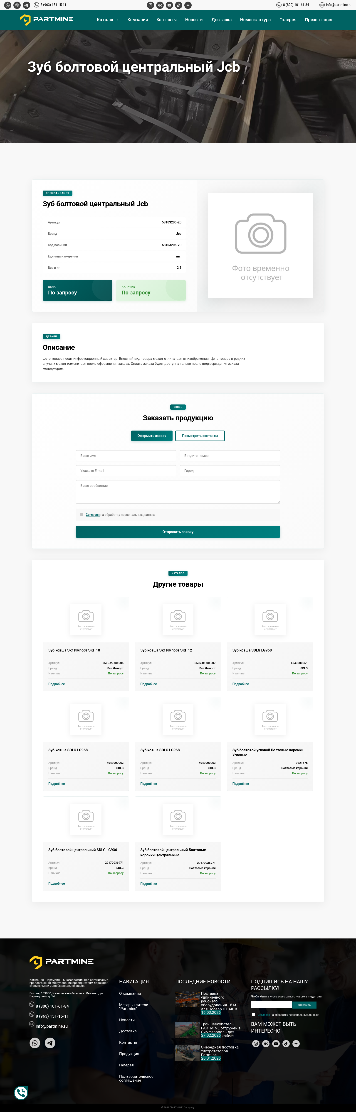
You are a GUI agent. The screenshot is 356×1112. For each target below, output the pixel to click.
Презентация (318, 19)
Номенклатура (255, 19)
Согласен (93, 515)
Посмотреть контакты (200, 436)
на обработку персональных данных (120, 515)
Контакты (167, 19)
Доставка (221, 19)
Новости (194, 19)
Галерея (288, 19)
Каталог (108, 19)
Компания (138, 19)
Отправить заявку (178, 532)
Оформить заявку (152, 436)
